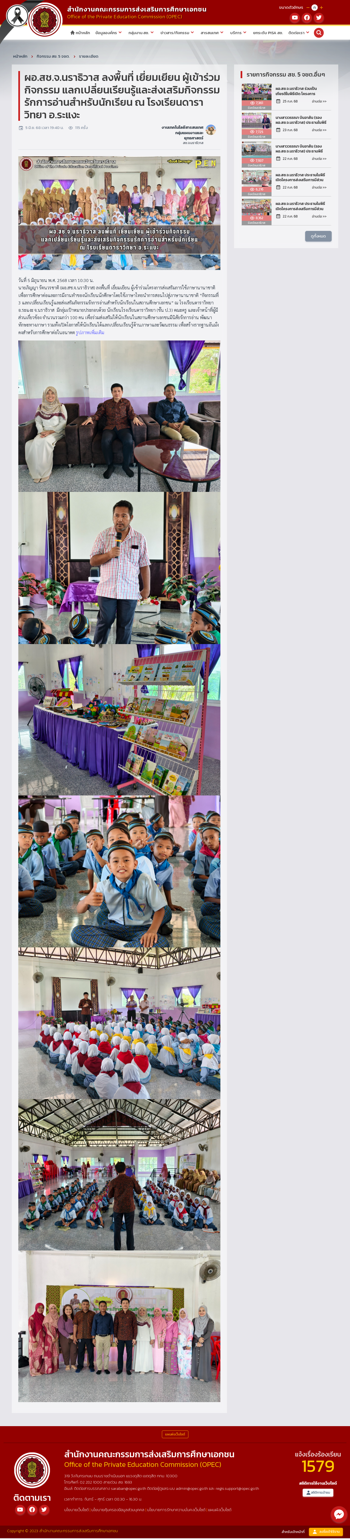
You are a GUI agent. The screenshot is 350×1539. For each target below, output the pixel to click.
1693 (128, 1483)
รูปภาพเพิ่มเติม (90, 333)
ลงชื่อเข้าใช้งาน (326, 1532)
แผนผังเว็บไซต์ (219, 1510)
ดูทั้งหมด (318, 237)
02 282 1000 (91, 1483)
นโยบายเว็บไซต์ (76, 1510)
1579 (318, 1466)
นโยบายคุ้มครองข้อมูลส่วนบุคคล (117, 1510)
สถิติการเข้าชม (318, 1493)
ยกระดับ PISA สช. (268, 33)
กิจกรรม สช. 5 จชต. (53, 57)
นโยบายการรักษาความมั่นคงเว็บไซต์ (176, 1510)
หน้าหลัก (80, 33)
